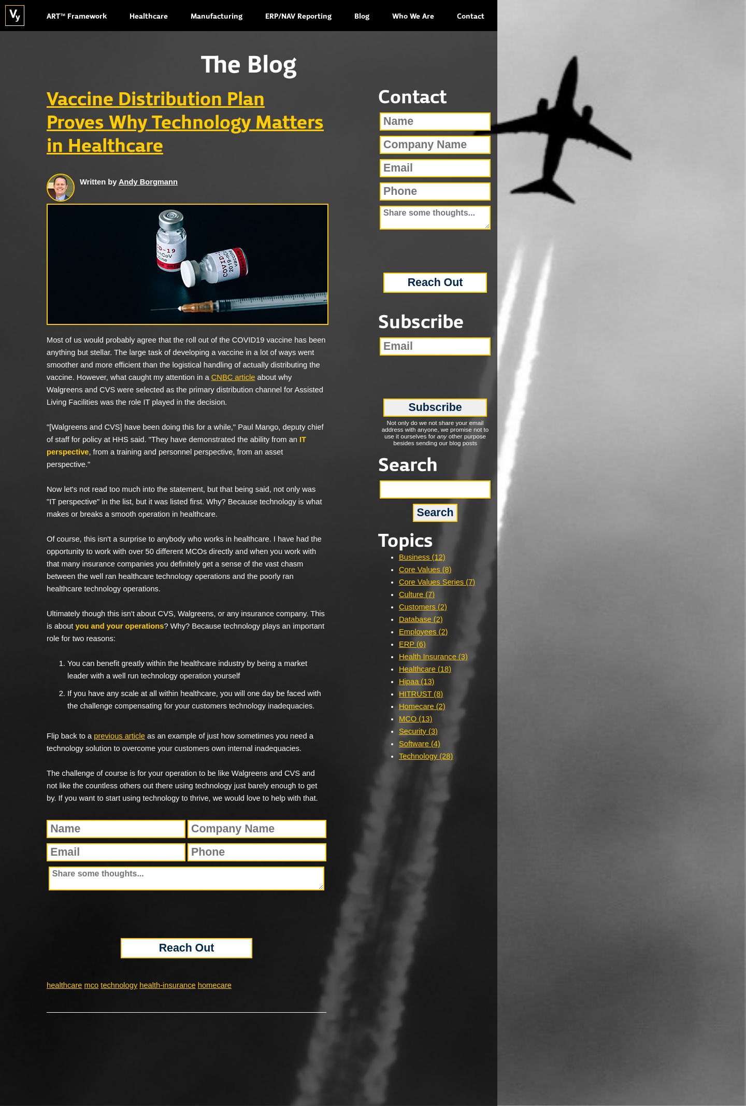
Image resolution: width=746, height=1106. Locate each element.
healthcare (64, 985)
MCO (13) (415, 719)
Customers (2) (423, 607)
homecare (215, 985)
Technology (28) (426, 756)
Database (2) (421, 619)
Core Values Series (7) (437, 582)
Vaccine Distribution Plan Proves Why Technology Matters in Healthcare (185, 123)
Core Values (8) (425, 569)
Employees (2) (423, 632)
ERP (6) (412, 644)
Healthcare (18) (425, 669)
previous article (119, 736)
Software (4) (419, 744)
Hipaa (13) (416, 681)
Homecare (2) (422, 706)
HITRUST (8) (421, 694)
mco (91, 985)
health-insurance (167, 985)
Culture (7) (417, 594)
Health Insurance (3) (433, 657)
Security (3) (418, 731)
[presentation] (186, 914)
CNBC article (233, 377)
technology (119, 985)
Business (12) (422, 557)
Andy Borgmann (148, 182)
